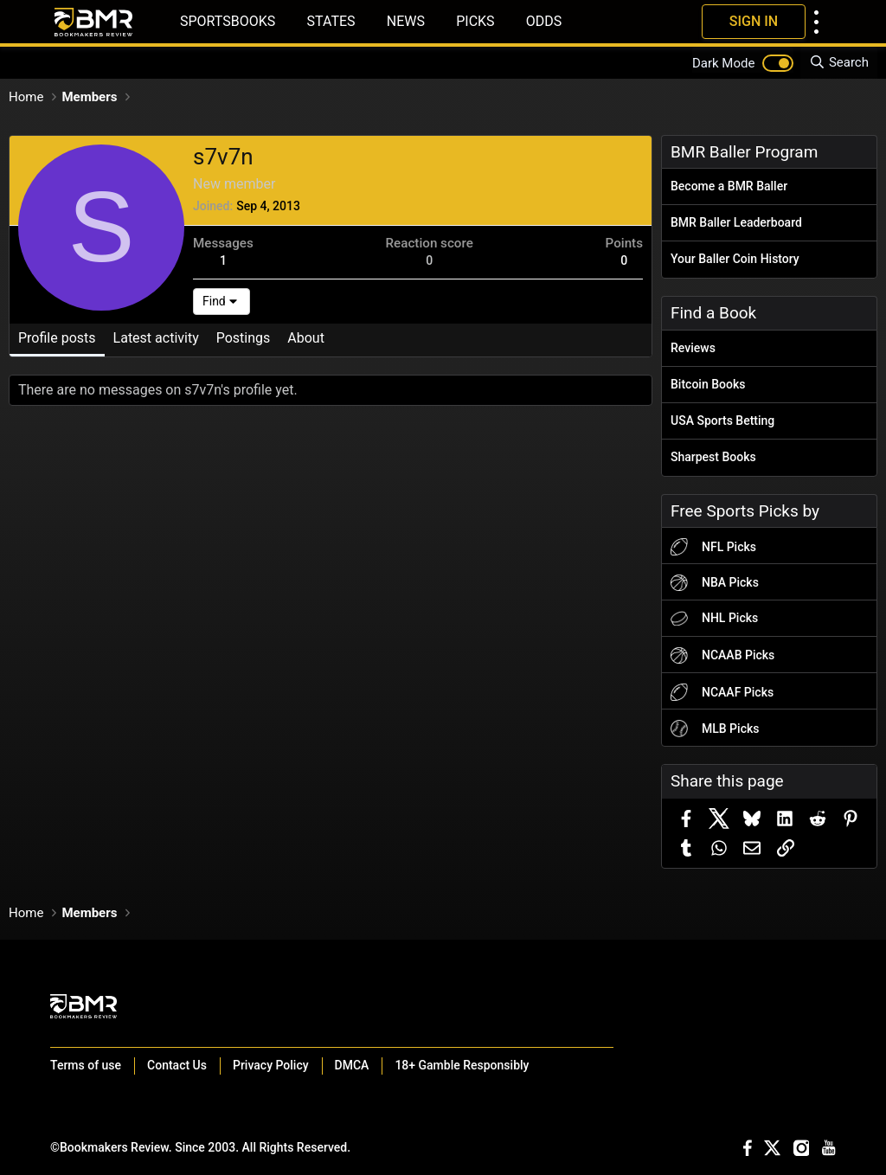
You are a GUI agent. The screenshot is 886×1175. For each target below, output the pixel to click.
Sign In (753, 21)
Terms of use (85, 1065)
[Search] (838, 63)
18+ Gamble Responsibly (462, 1065)
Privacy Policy (271, 1065)
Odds (544, 21)
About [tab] (305, 338)
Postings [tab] (243, 338)
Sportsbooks (227, 21)
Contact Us (177, 1065)
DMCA (352, 1065)
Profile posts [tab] (57, 338)
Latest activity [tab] (156, 338)
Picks (475, 21)
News (406, 21)
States (331, 21)
